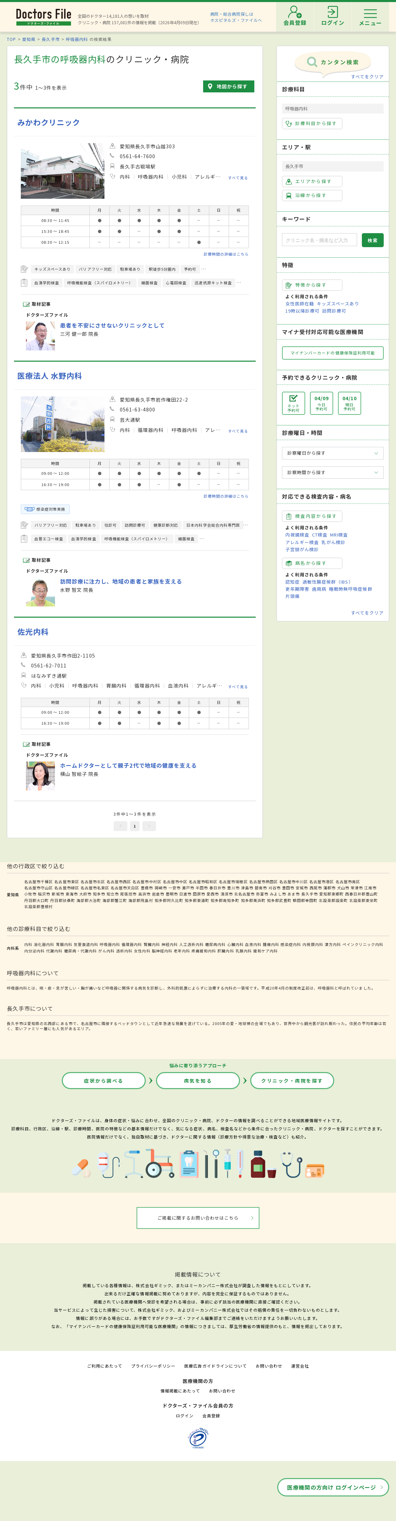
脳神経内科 (162, 950)
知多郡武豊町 (279, 900)
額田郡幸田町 (305, 900)
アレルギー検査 (302, 542)
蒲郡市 (329, 887)
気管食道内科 (86, 944)
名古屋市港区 (321, 881)
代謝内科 (54, 950)
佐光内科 (33, 631)
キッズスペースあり (338, 303)
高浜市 (144, 894)
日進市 (185, 894)
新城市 (58, 894)
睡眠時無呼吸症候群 (350, 589)
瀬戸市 (188, 887)
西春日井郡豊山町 (361, 894)
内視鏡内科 (312, 944)
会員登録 (211, 1415)
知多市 (99, 894)
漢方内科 (333, 944)
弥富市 (262, 894)
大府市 (85, 894)
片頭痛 (292, 596)
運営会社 (300, 1366)
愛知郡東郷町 (331, 894)
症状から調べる (104, 1080)
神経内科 (169, 944)
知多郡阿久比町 (169, 900)
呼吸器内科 (77, 39)
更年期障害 (297, 589)
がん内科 (106, 950)
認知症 (292, 581)
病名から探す (306, 563)
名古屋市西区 (119, 881)
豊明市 (172, 894)
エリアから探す (309, 181)
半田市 (202, 887)
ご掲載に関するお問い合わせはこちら (198, 1218)
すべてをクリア (367, 76)
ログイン (185, 1415)
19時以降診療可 (302, 310)
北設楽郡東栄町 (363, 900)
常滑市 (357, 887)
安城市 (302, 887)
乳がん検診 (333, 542)
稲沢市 (44, 894)
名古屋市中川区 (293, 881)
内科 (28, 944)
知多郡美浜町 (253, 900)
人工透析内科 (191, 944)
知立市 (113, 894)
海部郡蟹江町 (114, 900)
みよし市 (278, 894)
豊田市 (288, 887)
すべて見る (238, 177)
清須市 (227, 894)
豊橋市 (147, 887)
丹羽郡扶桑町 (62, 900)
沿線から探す (306, 195)
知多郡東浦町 (197, 900)
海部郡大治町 (88, 900)
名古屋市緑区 (66, 887)
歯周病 (319, 589)
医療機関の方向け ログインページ (331, 1487)
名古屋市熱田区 (263, 881)
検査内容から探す (311, 516)
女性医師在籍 (299, 303)
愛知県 (29, 39)
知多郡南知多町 (225, 900)
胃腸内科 (64, 944)
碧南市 (261, 887)
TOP (11, 39)
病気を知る (198, 1080)
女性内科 (142, 950)
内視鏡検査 (297, 534)
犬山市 (343, 887)
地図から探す (232, 86)
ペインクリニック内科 (362, 944)
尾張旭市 (128, 894)
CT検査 (319, 534)
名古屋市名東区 (95, 887)
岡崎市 (161, 887)
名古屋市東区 (66, 881)
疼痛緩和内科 (204, 950)
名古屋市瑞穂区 (233, 881)
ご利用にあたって (104, 1366)
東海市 (72, 894)
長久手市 (50, 39)
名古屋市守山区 (38, 887)
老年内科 (182, 950)
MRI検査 (339, 534)
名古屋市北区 (93, 881)
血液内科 (253, 944)
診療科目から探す (311, 123)
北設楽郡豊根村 (38, 906)
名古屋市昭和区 (203, 881)
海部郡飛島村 (140, 900)
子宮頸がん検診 (302, 549)
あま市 (293, 894)
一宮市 (174, 887)
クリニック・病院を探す (292, 1080)
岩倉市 (158, 894)
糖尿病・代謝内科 (80, 950)
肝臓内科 (225, 950)
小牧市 (30, 894)
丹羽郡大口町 (36, 900)
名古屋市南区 (348, 881)
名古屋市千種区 (38, 881)
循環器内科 (132, 944)
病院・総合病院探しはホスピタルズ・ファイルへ (236, 17)
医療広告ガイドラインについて (215, 1366)
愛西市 (213, 894)
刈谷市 (274, 887)
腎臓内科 (152, 944)
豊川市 (233, 887)
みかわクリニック (48, 122)
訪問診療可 (334, 310)
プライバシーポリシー (153, 1366)
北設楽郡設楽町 (333, 900)
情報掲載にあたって (180, 1391)
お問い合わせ (269, 1366)
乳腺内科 (244, 950)
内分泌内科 (34, 950)
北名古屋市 (244, 894)
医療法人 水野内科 (49, 375)
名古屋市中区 (175, 881)
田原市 (199, 894)
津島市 (247, 887)
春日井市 (217, 887)
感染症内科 (291, 944)
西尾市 (316, 887)
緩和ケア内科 (265, 950)
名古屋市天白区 (125, 887)
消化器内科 (44, 944)
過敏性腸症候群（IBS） (327, 581)
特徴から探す (306, 285)
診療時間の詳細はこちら (226, 254)
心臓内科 (235, 944)
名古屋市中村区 (146, 881)
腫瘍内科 (271, 944)
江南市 (370, 887)
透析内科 (124, 950)
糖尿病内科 (215, 944)
